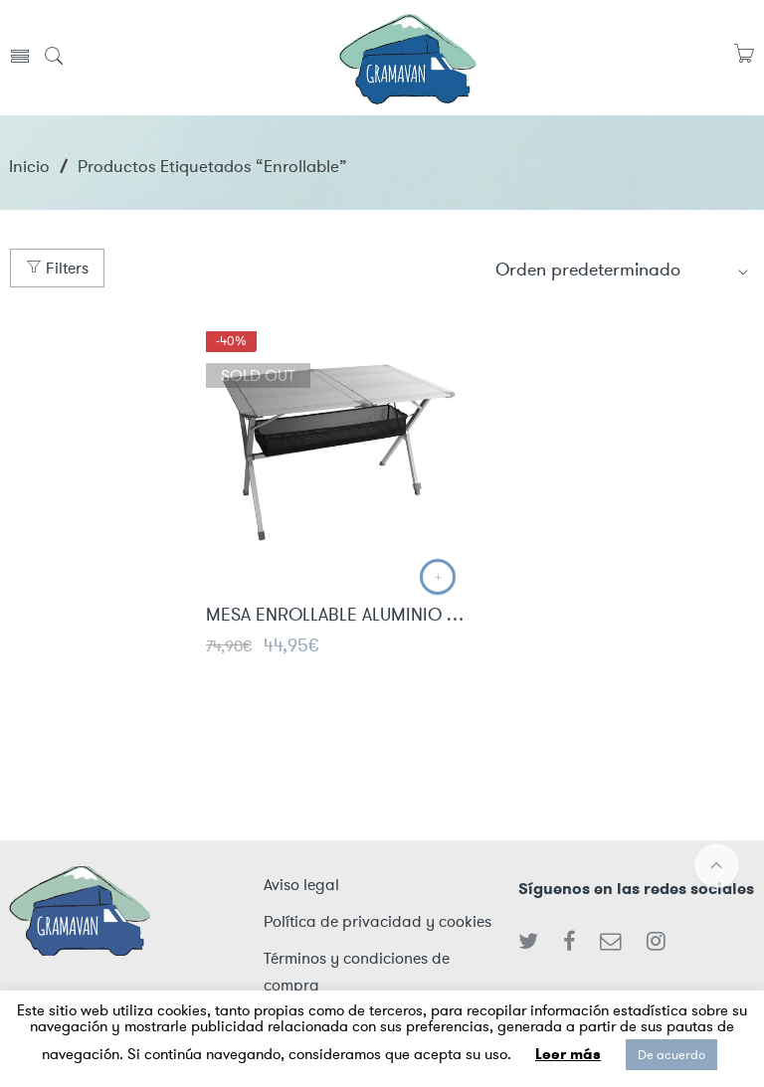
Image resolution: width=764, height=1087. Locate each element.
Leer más (568, 1054)
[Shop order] (622, 269)
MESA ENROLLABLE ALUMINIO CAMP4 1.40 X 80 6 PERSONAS (336, 617)
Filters (57, 268)
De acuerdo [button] (671, 1054)
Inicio (29, 166)
